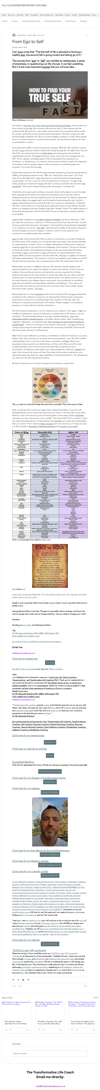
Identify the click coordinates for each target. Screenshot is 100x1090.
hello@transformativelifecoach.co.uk (50, 1086)
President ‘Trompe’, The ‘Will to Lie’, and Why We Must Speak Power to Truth (50, 1022)
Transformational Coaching (52, 21)
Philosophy (83, 21)
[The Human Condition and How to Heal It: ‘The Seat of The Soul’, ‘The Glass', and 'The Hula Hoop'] (83, 1009)
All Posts (4, 21)
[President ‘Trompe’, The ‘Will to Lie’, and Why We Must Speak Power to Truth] (50, 1009)
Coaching (15, 21)
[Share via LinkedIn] (23, 980)
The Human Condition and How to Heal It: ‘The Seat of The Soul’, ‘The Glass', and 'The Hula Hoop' (82, 1022)
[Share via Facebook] (13, 980)
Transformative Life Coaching (31, 21)
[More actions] (86, 35)
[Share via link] (28, 980)
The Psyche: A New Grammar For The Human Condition (16, 1022)
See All (95, 997)
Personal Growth (70, 21)
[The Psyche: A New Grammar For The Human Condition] (17, 1009)
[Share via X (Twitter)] (18, 980)
